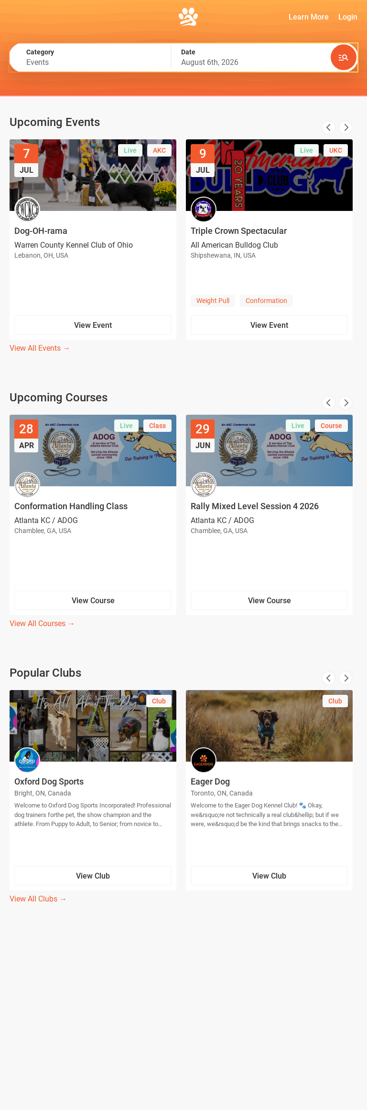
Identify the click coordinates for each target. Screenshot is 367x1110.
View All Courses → (42, 623)
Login (347, 16)
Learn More (309, 16)
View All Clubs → (38, 898)
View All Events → (40, 348)
